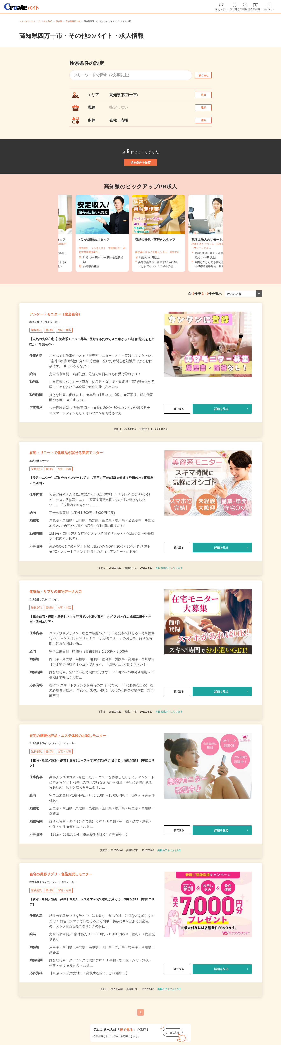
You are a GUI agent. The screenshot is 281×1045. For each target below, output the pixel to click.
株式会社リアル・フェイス (51, 643)
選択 (207, 97)
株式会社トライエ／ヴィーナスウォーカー (64, 795)
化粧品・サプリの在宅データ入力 (70, 632)
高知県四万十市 (73, 21)
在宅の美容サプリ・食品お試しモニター (78, 931)
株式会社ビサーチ (44, 496)
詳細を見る (221, 436)
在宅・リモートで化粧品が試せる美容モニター (86, 486)
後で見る (177, 436)
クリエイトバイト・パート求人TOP (35, 21)
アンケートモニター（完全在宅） (70, 339)
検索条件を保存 (140, 178)
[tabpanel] (140, 253)
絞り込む (207, 75)
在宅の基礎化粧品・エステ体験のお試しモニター (89, 784)
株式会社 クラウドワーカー (52, 349)
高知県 (59, 21)
